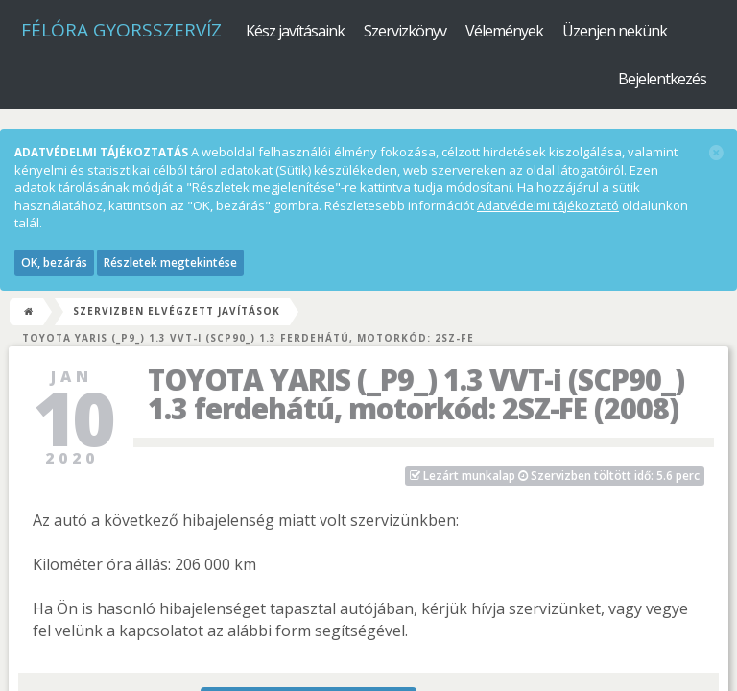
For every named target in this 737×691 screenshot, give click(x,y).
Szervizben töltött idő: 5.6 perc (555, 475)
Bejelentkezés (662, 78)
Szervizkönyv (405, 30)
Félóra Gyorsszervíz (121, 29)
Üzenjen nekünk (614, 30)
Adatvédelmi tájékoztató (548, 205)
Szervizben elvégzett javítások (176, 311)
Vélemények (504, 30)
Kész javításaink (295, 30)
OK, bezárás (54, 262)
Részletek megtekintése (170, 262)
